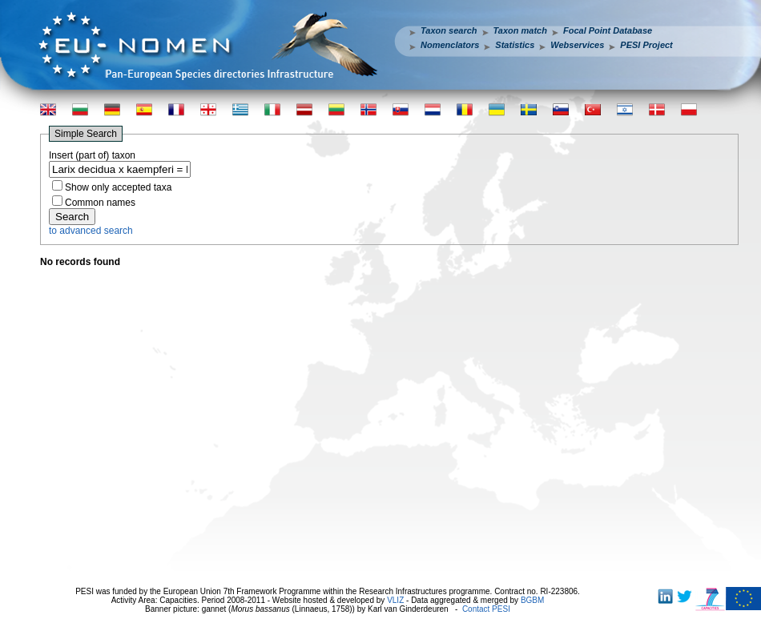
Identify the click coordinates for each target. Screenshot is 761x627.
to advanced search (91, 230)
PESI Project (646, 45)
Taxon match (520, 30)
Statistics (514, 45)
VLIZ (395, 600)
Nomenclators (450, 45)
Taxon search (449, 30)
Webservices (577, 45)
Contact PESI (486, 609)
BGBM (532, 600)
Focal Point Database (607, 30)
